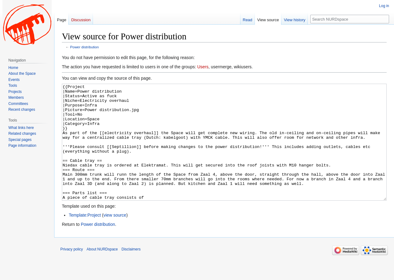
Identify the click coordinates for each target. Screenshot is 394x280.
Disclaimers (131, 272)
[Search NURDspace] (349, 19)
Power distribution (84, 47)
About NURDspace (102, 272)
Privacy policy (71, 272)
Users (203, 66)
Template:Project (85, 238)
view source (114, 238)
